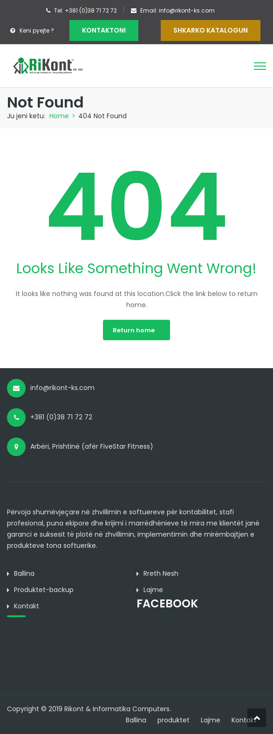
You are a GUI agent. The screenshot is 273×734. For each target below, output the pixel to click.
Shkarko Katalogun (210, 30)
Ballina (136, 720)
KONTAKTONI (104, 30)
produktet (173, 720)
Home (59, 116)
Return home (134, 330)
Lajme (210, 720)
